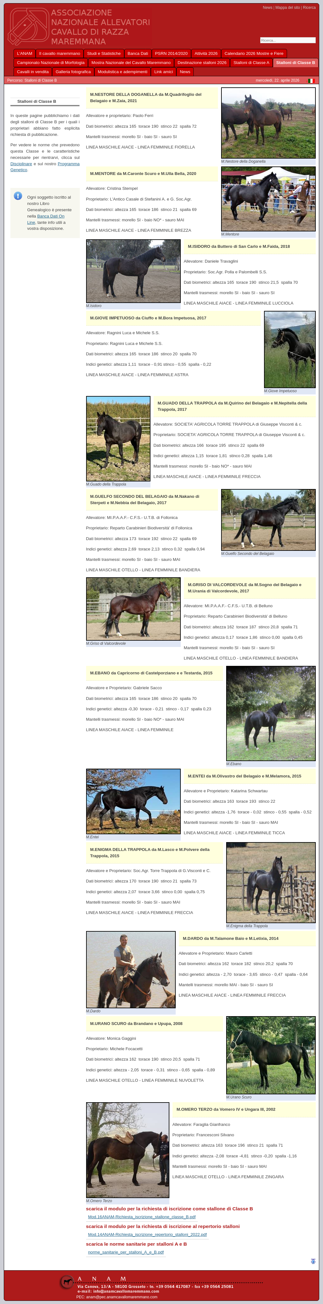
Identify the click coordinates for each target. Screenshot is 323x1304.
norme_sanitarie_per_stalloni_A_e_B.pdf (126, 1252)
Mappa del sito (287, 7)
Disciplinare (21, 163)
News (268, 7)
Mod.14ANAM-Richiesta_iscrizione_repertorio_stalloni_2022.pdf (147, 1234)
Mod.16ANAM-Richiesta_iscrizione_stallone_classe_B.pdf (142, 1216)
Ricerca (309, 7)
